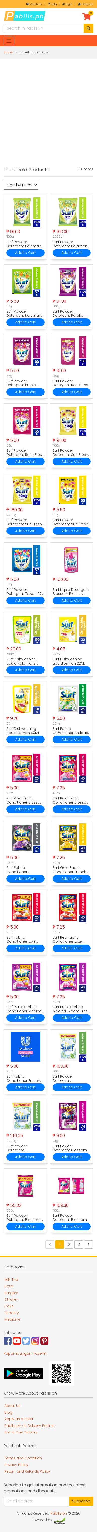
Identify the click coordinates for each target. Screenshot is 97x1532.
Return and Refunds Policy (27, 1471)
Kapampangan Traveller (25, 1353)
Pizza (8, 1286)
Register (85, 4)
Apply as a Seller (18, 1418)
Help (52, 4)
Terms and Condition (23, 1458)
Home (8, 52)
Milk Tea (11, 1279)
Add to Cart (25, 252)
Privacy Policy (16, 1464)
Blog (8, 1412)
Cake (9, 1306)
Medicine (12, 1319)
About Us (12, 1405)
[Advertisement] (48, 109)
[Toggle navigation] (9, 41)
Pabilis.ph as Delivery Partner (29, 1425)
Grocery (11, 1312)
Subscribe (81, 1501)
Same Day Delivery (20, 1432)
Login (67, 4)
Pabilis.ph (58, 1513)
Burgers (11, 1292)
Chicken (11, 1299)
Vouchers (34, 4)
